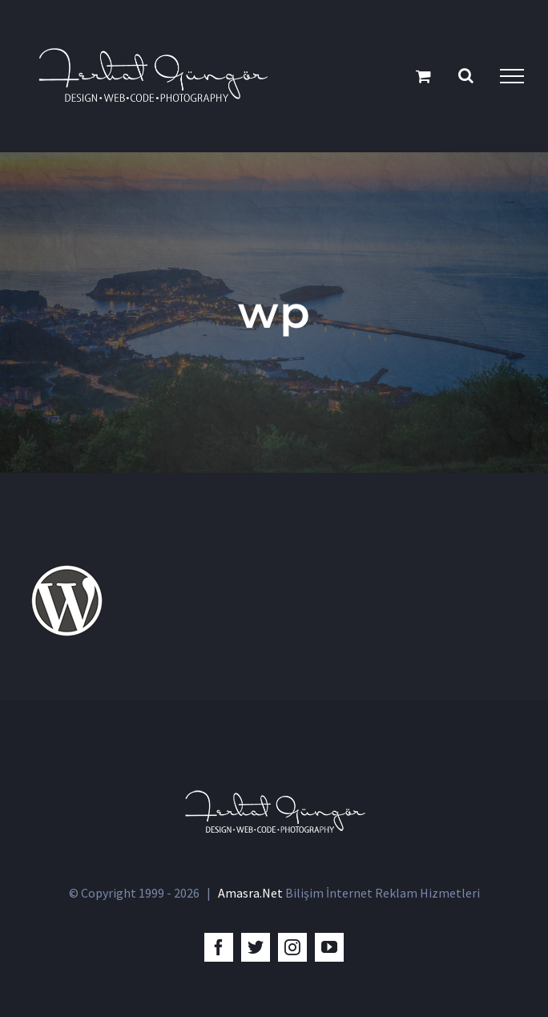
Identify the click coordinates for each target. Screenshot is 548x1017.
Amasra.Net (250, 893)
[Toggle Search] (465, 75)
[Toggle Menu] (512, 76)
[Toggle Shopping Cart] (423, 75)
